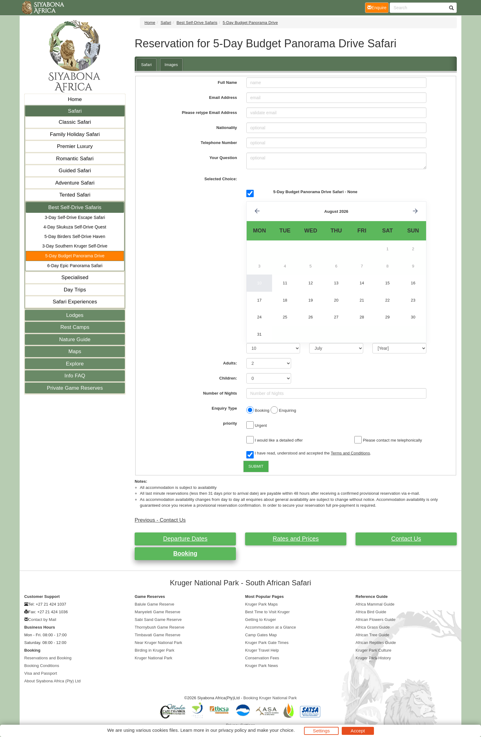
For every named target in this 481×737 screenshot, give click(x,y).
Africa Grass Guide (373, 627)
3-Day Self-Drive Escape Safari (75, 217)
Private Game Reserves (75, 388)
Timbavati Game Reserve (157, 635)
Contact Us (406, 538)
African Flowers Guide (375, 619)
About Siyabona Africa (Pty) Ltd (52, 681)
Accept (358, 730)
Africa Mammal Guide (375, 604)
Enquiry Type (224, 408)
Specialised (74, 277)
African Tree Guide (372, 635)
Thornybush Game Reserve (159, 627)
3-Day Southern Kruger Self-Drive (75, 246)
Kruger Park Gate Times (267, 642)
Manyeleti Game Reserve (157, 612)
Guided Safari (75, 171)
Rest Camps (75, 327)
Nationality (226, 127)
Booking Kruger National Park (270, 698)
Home (75, 99)
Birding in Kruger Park (154, 650)
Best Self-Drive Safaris (74, 207)
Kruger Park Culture (373, 650)
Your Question (223, 157)
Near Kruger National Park (158, 642)
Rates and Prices (296, 538)
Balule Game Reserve (154, 604)
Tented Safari (74, 195)
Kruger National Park (153, 658)
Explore (75, 364)
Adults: (230, 363)
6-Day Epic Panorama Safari (74, 265)
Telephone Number (219, 142)
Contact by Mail (42, 619)
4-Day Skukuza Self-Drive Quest (75, 226)
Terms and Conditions (350, 453)
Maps (74, 351)
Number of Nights (220, 393)
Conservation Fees (262, 658)
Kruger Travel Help (262, 650)
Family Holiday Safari (75, 134)
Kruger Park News (261, 665)
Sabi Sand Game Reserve (158, 619)
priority (230, 423)
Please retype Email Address (209, 112)
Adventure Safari (74, 183)
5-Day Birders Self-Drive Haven (74, 236)
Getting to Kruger (260, 619)
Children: (228, 378)
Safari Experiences (75, 302)
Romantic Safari (75, 159)
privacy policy (232, 730)
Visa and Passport (40, 673)
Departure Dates (185, 538)
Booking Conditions (41, 665)
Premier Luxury (75, 146)
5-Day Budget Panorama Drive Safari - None (315, 191)
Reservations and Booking (47, 658)
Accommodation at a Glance (270, 627)
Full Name (227, 82)
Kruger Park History (373, 658)
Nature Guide (74, 339)
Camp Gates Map (261, 635)
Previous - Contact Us (160, 520)
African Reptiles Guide (376, 642)
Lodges (74, 315)
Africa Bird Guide (371, 612)
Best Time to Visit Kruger (267, 612)
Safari (75, 111)
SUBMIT (256, 466)
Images (171, 64)
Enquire (378, 7)
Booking (185, 553)
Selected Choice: (220, 179)
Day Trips (75, 290)
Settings (321, 730)
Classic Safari (75, 122)
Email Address (223, 97)
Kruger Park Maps (261, 604)
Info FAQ (74, 376)
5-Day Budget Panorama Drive (74, 255)
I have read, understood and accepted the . (308, 453)
